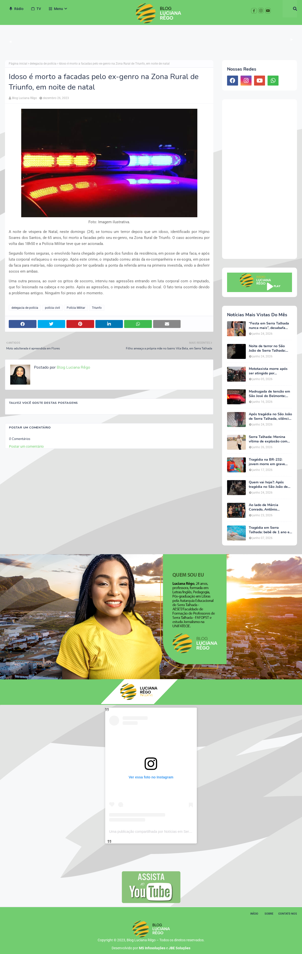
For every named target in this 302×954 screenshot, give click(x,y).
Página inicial (18, 63)
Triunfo (97, 308)
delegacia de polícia (43, 63)
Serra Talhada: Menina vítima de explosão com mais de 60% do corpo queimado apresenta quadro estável (268, 439)
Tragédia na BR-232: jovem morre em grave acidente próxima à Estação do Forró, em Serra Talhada (267, 461)
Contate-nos (287, 913)
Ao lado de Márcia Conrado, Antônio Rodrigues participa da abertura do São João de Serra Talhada (268, 507)
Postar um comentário (26, 446)
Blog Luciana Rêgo (24, 98)
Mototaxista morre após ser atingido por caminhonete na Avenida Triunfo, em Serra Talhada (270, 371)
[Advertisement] (259, 179)
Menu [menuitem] (55, 9)
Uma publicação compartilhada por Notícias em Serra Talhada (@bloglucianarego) (173, 832)
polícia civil (52, 308)
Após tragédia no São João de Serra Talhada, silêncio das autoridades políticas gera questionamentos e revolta (270, 416)
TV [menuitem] (36, 9)
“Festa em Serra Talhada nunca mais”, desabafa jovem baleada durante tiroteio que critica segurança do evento (269, 325)
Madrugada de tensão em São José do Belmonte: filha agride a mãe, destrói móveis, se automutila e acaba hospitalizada (270, 393)
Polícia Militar (76, 308)
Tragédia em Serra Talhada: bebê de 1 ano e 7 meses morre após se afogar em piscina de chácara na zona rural (269, 530)
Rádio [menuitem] (16, 9)
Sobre (269, 913)
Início (254, 913)
